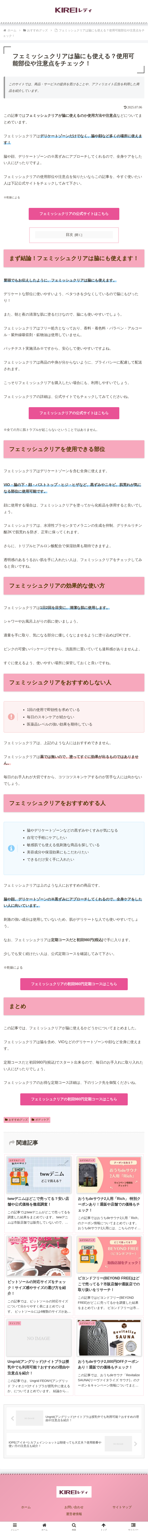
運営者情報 (74, 1514)
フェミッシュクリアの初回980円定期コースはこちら (74, 984)
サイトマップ (122, 1507)
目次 (69, 235)
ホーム (26, 1507)
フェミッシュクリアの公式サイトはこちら (74, 214)
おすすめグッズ (16, 1119)
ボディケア (40, 1119)
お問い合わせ (74, 1507)
